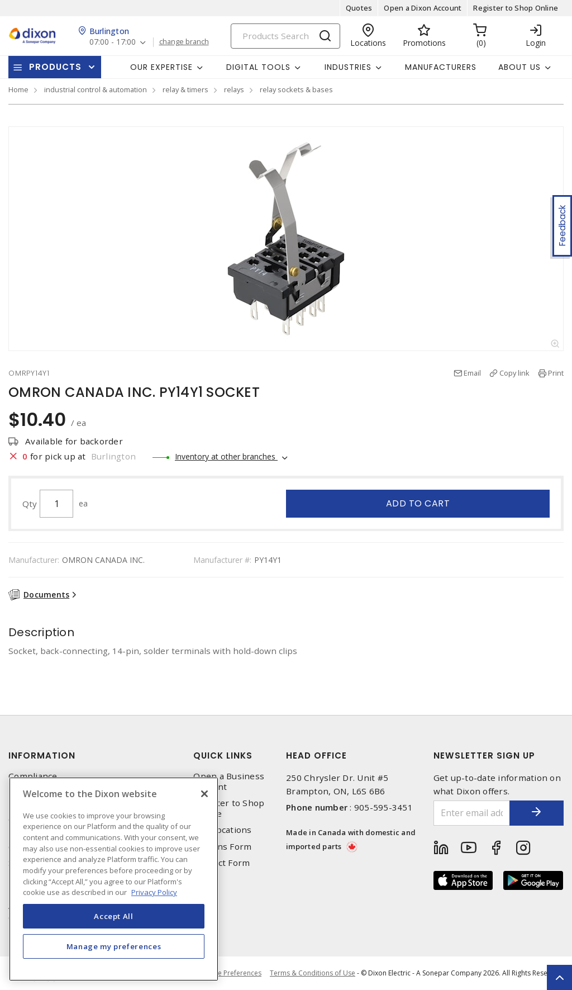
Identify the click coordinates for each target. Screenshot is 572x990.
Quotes (359, 8)
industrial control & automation (95, 89)
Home (18, 89)
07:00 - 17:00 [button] (112, 42)
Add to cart (418, 503)
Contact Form (221, 863)
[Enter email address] (471, 813)
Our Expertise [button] (161, 67)
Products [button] (55, 67)
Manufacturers (440, 67)
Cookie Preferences (230, 973)
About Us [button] (519, 67)
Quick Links (222, 755)
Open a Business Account (228, 781)
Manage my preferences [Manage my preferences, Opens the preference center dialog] (113, 946)
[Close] (204, 793)
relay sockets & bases (296, 89)
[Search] (285, 36)
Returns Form (222, 846)
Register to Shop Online (515, 8)
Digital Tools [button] (258, 67)
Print (556, 373)
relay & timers (185, 89)
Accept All (114, 916)
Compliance (33, 776)
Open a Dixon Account (422, 8)
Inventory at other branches (226, 456)
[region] (113, 879)
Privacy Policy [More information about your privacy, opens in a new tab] (154, 892)
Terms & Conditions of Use (312, 973)
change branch (184, 41)
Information (41, 755)
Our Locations (222, 830)
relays (234, 89)
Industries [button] (348, 67)
